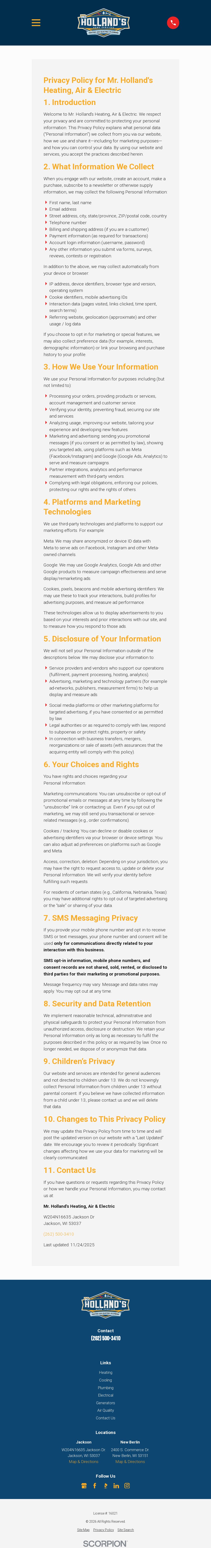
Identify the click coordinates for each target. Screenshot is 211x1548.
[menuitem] (83, 1530)
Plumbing (105, 1387)
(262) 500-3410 (59, 1234)
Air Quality (105, 1410)
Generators (105, 1403)
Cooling (105, 1380)
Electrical (105, 1395)
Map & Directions (83, 1461)
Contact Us (105, 1418)
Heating (105, 1372)
